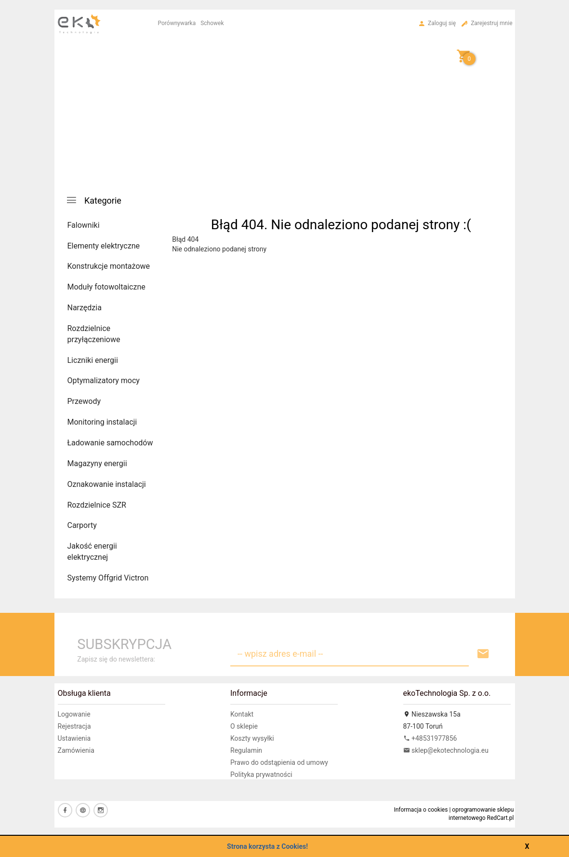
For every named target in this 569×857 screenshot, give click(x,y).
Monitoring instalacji (102, 422)
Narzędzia (84, 307)
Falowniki (83, 225)
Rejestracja (74, 726)
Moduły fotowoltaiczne (106, 286)
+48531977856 (430, 738)
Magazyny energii (97, 463)
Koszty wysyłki (252, 738)
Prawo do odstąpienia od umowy (279, 762)
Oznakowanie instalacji (106, 484)
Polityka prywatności (261, 774)
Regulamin (246, 750)
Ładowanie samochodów (110, 442)
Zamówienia (76, 750)
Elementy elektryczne (103, 245)
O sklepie (244, 726)
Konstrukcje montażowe (108, 266)
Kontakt (241, 714)
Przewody (84, 401)
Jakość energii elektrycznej (92, 551)
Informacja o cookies (421, 809)
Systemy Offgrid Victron (108, 577)
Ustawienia (74, 738)
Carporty (82, 525)
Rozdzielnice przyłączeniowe (93, 334)
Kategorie (93, 200)
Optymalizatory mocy (103, 380)
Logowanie (74, 714)
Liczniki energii (92, 360)
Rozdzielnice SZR (96, 505)
